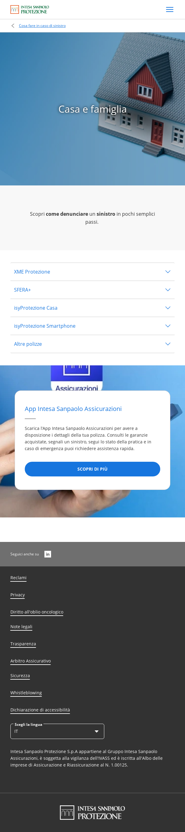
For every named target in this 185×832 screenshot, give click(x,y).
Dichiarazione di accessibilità (40, 710)
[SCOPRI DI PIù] (92, 469)
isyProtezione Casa (35, 307)
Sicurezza (20, 675)
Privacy (17, 595)
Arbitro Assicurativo (30, 661)
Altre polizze (28, 344)
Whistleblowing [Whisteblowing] (26, 693)
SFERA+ (22, 289)
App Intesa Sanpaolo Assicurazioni (73, 409)
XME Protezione (32, 271)
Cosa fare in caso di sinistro (42, 25)
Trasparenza (23, 644)
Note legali (21, 626)
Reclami (18, 577)
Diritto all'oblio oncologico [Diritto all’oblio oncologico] (36, 612)
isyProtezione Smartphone (45, 326)
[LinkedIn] (48, 554)
